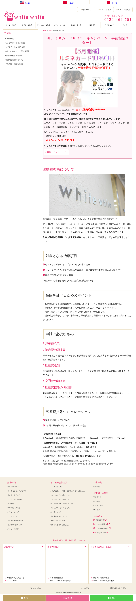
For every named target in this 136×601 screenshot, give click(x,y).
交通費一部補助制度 (14, 64)
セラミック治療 (27, 25)
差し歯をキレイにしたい (59, 516)
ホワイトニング (109, 25)
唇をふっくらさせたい (58, 521)
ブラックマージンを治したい (60, 508)
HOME (45, 30)
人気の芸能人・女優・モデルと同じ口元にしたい (68, 491)
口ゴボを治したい (56, 487)
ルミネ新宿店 (105, 9)
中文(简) (68, 2)
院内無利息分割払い (14, 55)
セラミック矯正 (11, 25)
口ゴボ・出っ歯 (76, 25)
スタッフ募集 (85, 588)
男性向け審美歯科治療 (15, 521)
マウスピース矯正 (13, 508)
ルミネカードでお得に (15, 43)
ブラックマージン (60, 25)
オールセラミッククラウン (17, 491)
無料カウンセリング (56, 152)
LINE (111, 598)
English (24, 2)
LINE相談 (96, 510)
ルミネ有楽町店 (123, 9)
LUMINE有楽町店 (102, 528)
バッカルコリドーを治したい (60, 499)
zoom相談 (96, 501)
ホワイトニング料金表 (15, 47)
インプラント (12, 516)
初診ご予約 (97, 497)
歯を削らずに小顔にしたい (60, 525)
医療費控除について (14, 60)
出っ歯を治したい (56, 512)
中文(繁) (111, 2)
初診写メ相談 (98, 505)
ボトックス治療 (13, 529)
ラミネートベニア (13, 495)
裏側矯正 (92, 25)
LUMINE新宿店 (101, 524)
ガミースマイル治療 (43, 25)
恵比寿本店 (86, 9)
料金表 (125, 25)
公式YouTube (100, 532)
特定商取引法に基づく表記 (118, 588)
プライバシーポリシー (36, 588)
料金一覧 (10, 38)
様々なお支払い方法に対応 (17, 51)
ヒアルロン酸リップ (14, 525)
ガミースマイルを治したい (60, 495)
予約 (24, 598)
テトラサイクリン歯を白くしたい (62, 504)
